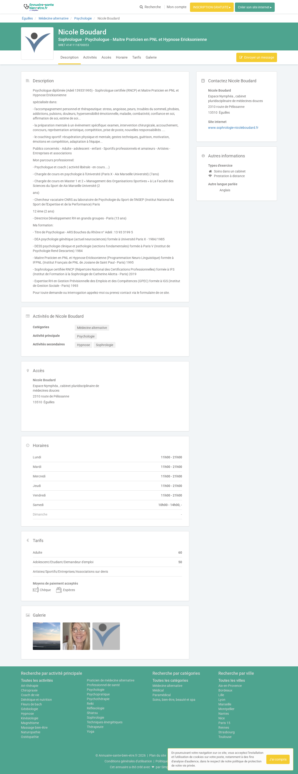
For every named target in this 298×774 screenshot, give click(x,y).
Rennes (223, 727)
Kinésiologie (29, 718)
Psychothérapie (98, 699)
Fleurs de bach (31, 704)
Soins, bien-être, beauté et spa (173, 699)
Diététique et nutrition (36, 699)
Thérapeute (95, 727)
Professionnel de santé (103, 685)
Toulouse (224, 737)
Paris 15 (224, 723)
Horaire (122, 57)
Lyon (221, 699)
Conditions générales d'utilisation (128, 761)
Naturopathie (30, 732)
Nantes (223, 713)
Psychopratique (98, 694)
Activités (90, 57)
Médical (158, 690)
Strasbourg (226, 732)
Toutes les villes (231, 680)
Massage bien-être (34, 727)
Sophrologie (95, 717)
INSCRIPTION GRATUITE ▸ (212, 7)
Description (69, 57)
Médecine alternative (167, 686)
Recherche (150, 7)
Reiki (90, 703)
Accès (106, 57)
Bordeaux (225, 690)
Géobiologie (29, 709)
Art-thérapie (29, 686)
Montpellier (226, 709)
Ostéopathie (30, 737)
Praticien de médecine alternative (110, 680)
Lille (221, 695)
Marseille (224, 704)
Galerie (151, 57)
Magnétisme (30, 723)
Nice (221, 718)
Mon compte (176, 7)
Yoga (90, 731)
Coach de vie (30, 695)
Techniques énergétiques (104, 722)
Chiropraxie (29, 690)
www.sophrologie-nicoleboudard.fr (233, 127)
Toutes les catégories (170, 680)
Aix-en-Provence (230, 686)
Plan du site (157, 755)
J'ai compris (278, 759)
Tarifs (136, 57)
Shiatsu (92, 713)
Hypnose (27, 713)
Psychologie (95, 689)
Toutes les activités (37, 680)
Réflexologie (95, 708)
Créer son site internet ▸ (255, 7)
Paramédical (161, 695)
